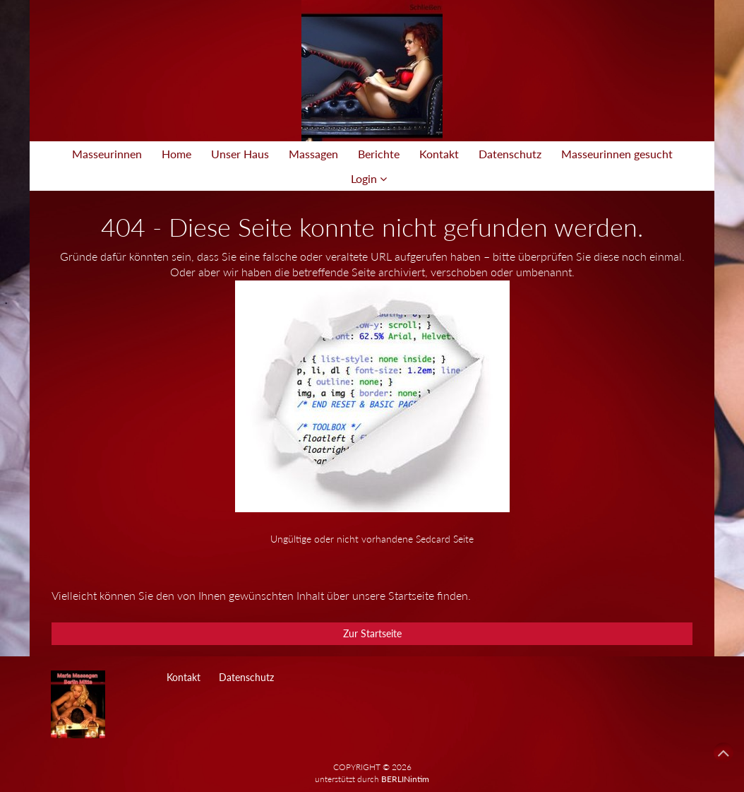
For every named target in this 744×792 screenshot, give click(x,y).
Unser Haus (240, 153)
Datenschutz (510, 153)
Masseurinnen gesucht (617, 153)
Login (369, 178)
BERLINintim (405, 779)
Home (176, 153)
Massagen (313, 153)
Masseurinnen (107, 153)
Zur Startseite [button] (372, 633)
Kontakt (439, 153)
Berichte (379, 153)
